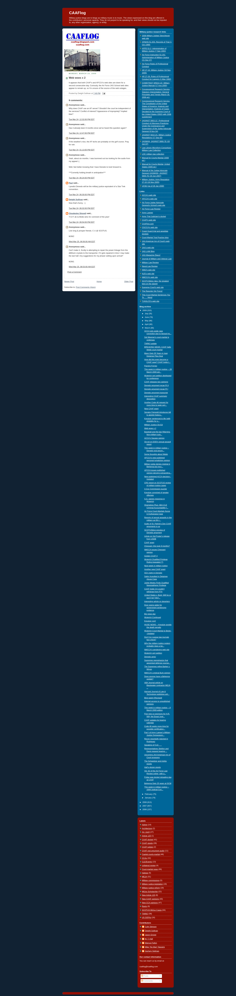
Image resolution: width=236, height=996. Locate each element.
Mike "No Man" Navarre (155, 947)
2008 (145, 802)
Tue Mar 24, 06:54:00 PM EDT (82, 222)
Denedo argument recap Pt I (156, 389)
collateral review (148, 865)
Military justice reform (151, 888)
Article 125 (146, 836)
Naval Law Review (150, 266)
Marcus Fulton (151, 943)
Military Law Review (150, 263)
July (147, 314)
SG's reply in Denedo (153, 573)
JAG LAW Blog (148, 251)
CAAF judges (147, 847)
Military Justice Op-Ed (153, 425)
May (147, 321)
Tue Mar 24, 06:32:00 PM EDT (82, 208)
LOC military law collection (153, 154)
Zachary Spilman (152, 951)
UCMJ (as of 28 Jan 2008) (153, 186)
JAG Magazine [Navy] (151, 255)
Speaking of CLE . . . (153, 745)
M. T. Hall (149, 939)
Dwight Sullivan (76, 200)
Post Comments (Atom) (86, 287)
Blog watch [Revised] (153, 698)
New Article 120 (148, 895)
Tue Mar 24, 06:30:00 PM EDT (82, 195)
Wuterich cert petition (153, 653)
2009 (145, 310)
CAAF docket (147, 840)
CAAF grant (149, 543)
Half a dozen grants (152, 767)
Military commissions (150, 880)
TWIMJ (145, 914)
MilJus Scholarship (150, 892)
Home (99, 281)
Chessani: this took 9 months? (157, 546)
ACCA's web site (149, 195)
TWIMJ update (150, 344)
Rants (144, 906)
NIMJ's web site (148, 270)
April (147, 324)
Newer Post (69, 281)
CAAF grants (147, 843)
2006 (145, 809)
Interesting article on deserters (157, 601)
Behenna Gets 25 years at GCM (157, 783)
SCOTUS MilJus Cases (152, 910)
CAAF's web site (149, 220)
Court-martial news (150, 869)
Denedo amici (150, 657)
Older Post (128, 281)
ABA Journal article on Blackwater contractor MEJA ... (157, 685)
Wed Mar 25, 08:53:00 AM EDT (82, 267)
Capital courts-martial (151, 854)
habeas (145, 873)
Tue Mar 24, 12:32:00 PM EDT (82, 119)
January (148, 798)
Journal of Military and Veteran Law (157, 259)
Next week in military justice (156, 566)
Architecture (147, 828)
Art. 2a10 (146, 832)
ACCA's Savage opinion (154, 438)
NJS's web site (148, 274)
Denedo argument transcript (156, 393)
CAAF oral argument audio (153, 851)
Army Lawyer (147, 213)
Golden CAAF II (151, 556)
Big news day (150, 614)
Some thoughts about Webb (156, 454)
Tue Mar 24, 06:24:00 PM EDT (82, 178)
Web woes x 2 (77, 77)
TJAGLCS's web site (150, 301)
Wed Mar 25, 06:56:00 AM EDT (82, 242)
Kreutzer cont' (150, 621)
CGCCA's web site (150, 227)
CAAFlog (77, 13)
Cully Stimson (151, 927)
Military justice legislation (152, 884)
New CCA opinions (150, 903)
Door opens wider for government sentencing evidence (155, 607)
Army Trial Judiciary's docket (154, 216)
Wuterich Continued (152, 617)
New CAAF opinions (150, 899)
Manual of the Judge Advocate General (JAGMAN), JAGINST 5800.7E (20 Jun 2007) (155, 173)
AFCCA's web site (149, 199)
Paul (71, 183)
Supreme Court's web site (153, 287)
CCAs (144, 858)
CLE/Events (147, 862)
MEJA (144, 877)
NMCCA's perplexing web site (156, 650)
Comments (147, 981)
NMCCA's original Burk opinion (157, 673)
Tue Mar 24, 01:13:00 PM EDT (82, 150)
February (149, 794)
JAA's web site (148, 248)
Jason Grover (150, 935)
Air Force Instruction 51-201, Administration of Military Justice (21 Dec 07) (155, 57)
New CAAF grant (151, 409)
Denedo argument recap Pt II (156, 385)
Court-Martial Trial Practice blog (155, 237)
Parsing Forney (150, 366)
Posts (144, 976)
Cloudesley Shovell (77, 213)
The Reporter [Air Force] (152, 291)
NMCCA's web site (150, 277)
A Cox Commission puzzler (155, 489)
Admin (144, 825)
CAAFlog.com (148, 224)
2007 (145, 806)
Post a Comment (74, 272)
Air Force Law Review (151, 209)
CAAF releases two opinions (156, 382)
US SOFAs (146, 917)
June (147, 317)
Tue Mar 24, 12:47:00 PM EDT (82, 133)
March (148, 328)
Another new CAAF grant (154, 569)
